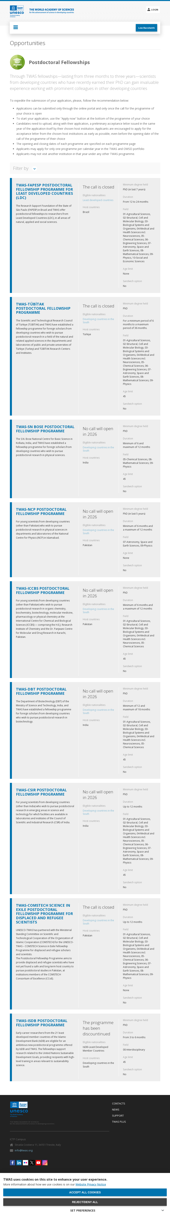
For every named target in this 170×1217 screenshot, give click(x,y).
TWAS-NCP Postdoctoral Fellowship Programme (41, 511)
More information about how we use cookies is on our (54, 1184)
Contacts (118, 1103)
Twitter (32, 1162)
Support (118, 1115)
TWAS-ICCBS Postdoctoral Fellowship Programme (42, 590)
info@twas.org (24, 1150)
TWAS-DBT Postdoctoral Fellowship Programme (41, 691)
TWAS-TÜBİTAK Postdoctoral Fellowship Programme (43, 308)
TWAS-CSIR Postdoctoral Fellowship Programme (41, 792)
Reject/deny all (85, 1202)
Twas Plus (119, 1121)
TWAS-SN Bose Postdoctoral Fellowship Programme (45, 429)
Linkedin (19, 1162)
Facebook (12, 1162)
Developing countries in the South (98, 320)
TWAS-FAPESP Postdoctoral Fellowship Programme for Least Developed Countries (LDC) (44, 191)
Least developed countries (98, 200)
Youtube (38, 1162)
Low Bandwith (146, 27)
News (115, 1109)
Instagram (44, 1162)
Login (154, 9)
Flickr (25, 1162)
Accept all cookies (85, 1192)
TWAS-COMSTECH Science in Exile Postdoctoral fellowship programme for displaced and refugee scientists (44, 913)
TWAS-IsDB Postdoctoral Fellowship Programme (41, 1023)
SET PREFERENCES (82, 1210)
